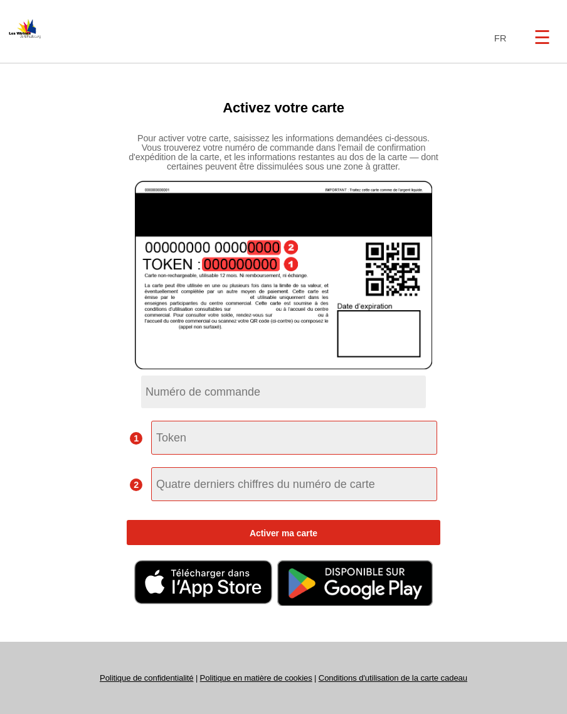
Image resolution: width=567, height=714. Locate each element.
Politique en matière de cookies (256, 678)
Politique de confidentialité (147, 678)
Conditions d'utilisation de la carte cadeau (393, 678)
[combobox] (498, 38)
